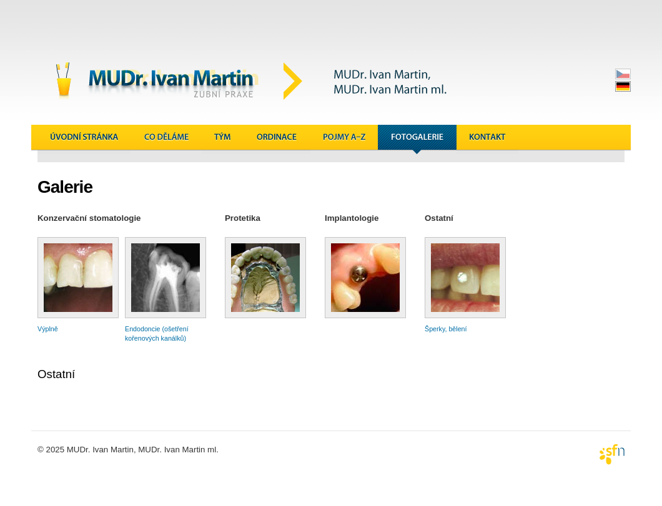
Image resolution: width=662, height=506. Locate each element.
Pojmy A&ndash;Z (344, 139)
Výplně (78, 325)
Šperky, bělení (465, 325)
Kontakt (487, 139)
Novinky (549, 139)
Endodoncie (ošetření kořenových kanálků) (165, 330)
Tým (223, 139)
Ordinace (277, 139)
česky (623, 74)
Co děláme (166, 139)
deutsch (623, 86)
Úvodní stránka (84, 139)
